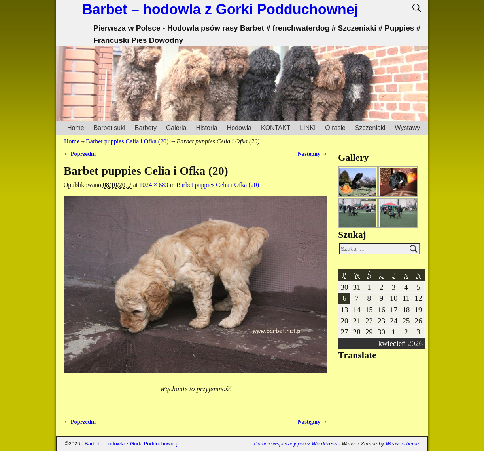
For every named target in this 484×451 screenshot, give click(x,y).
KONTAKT (275, 127)
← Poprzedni (80, 154)
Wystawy (407, 127)
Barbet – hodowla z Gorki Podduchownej (220, 9)
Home (75, 127)
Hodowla (239, 127)
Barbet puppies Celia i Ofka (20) (127, 141)
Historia (206, 127)
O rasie (335, 127)
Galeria (176, 127)
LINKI (308, 127)
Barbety (146, 127)
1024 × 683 (153, 185)
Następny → (313, 154)
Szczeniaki (370, 127)
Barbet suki (109, 127)
